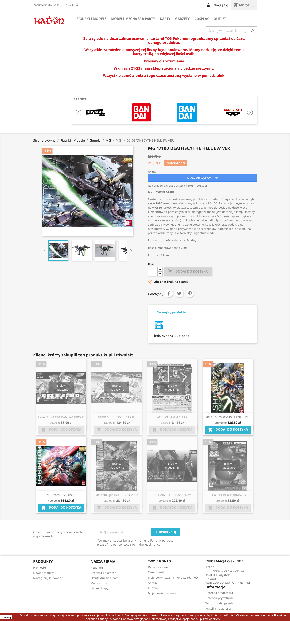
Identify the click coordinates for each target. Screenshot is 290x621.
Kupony (153, 588)
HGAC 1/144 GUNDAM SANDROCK (61, 417)
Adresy (152, 583)
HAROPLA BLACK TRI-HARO (228, 495)
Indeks (159, 336)
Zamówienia (156, 572)
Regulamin (98, 567)
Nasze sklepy (99, 588)
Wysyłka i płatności (218, 608)
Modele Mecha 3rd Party (133, 18)
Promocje (39, 567)
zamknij (6, 617)
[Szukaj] (231, 30)
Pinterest (190, 293)
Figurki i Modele (91, 18)
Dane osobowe (158, 567)
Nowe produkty (43, 573)
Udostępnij (169, 293)
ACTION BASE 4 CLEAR (172, 417)
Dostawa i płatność (103, 573)
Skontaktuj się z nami (105, 578)
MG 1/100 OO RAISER (61, 495)
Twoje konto (159, 561)
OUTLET (220, 18)
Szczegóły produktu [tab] (171, 312)
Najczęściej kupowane (48, 578)
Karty (165, 18)
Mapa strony (99, 583)
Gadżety (182, 18)
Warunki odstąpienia (219, 603)
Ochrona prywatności (219, 598)
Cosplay (202, 18)
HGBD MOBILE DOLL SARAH (116, 417)
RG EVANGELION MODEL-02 (172, 495)
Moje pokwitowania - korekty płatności (173, 577)
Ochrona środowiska (219, 593)
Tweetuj (179, 293)
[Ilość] (153, 271)
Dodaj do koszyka (188, 271)
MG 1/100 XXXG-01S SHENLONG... (227, 417)
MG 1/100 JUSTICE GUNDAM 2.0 (116, 495)
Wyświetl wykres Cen (202, 178)
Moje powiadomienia (162, 593)
